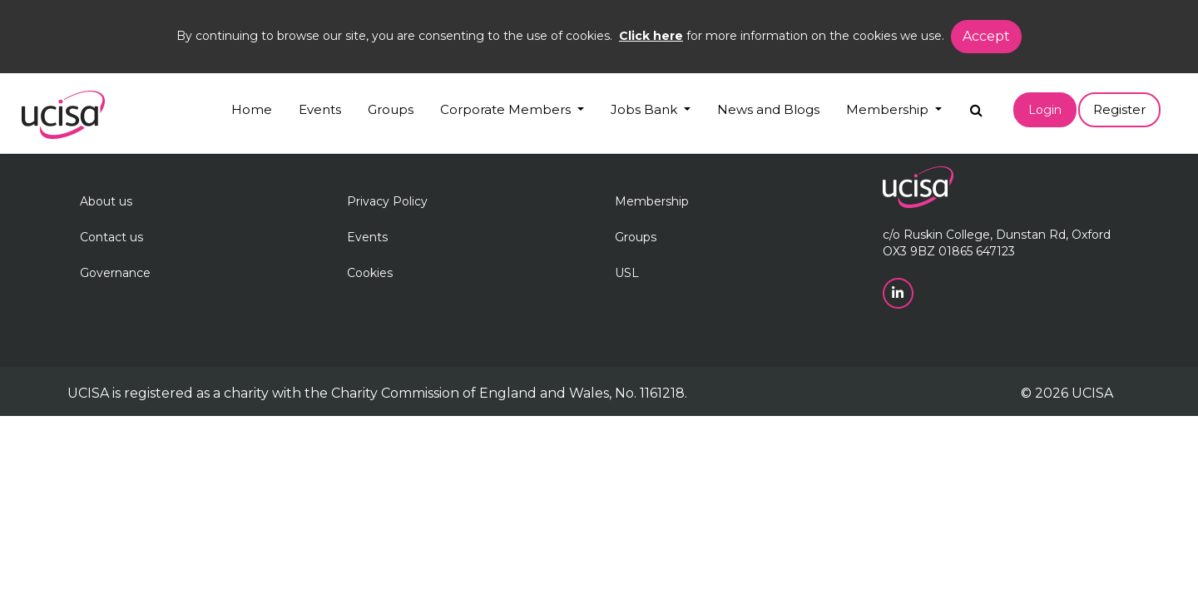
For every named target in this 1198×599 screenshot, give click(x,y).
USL (627, 272)
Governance (115, 272)
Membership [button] (889, 109)
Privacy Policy (387, 201)
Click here (651, 35)
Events (320, 109)
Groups (390, 109)
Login (1045, 109)
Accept (986, 36)
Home (251, 109)
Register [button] (1119, 109)
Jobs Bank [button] (646, 109)
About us (106, 201)
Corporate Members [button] (507, 109)
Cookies (370, 272)
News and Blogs (768, 109)
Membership (652, 201)
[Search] (976, 106)
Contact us (111, 237)
